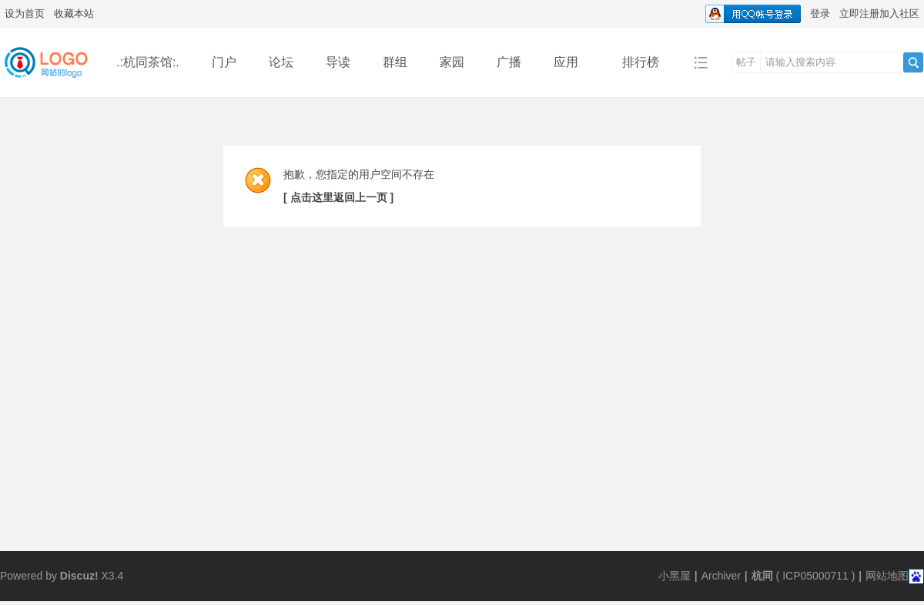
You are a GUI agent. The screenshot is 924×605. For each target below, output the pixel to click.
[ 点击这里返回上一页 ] (338, 197)
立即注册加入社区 (879, 13)
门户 (224, 62)
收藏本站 (74, 13)
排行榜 (640, 62)
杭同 (762, 576)
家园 (452, 62)
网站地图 (887, 576)
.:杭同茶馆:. (147, 62)
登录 (820, 13)
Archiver (721, 576)
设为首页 (25, 13)
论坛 (281, 62)
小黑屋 (674, 576)
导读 (338, 62)
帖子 (746, 62)
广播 (509, 62)
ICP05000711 (815, 576)
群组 (395, 62)
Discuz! (79, 576)
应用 (572, 62)
